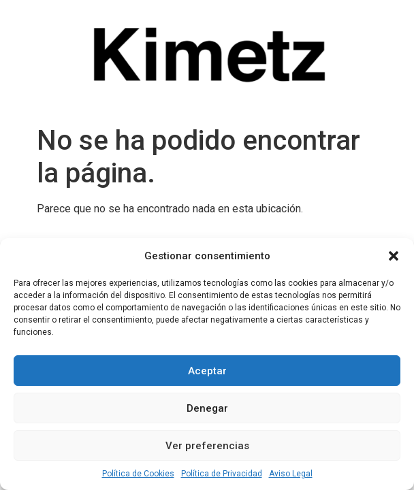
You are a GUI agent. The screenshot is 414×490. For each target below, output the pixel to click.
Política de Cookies (138, 473)
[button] (393, 256)
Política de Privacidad (221, 473)
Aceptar (207, 371)
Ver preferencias (207, 446)
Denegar (207, 408)
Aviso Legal (291, 473)
